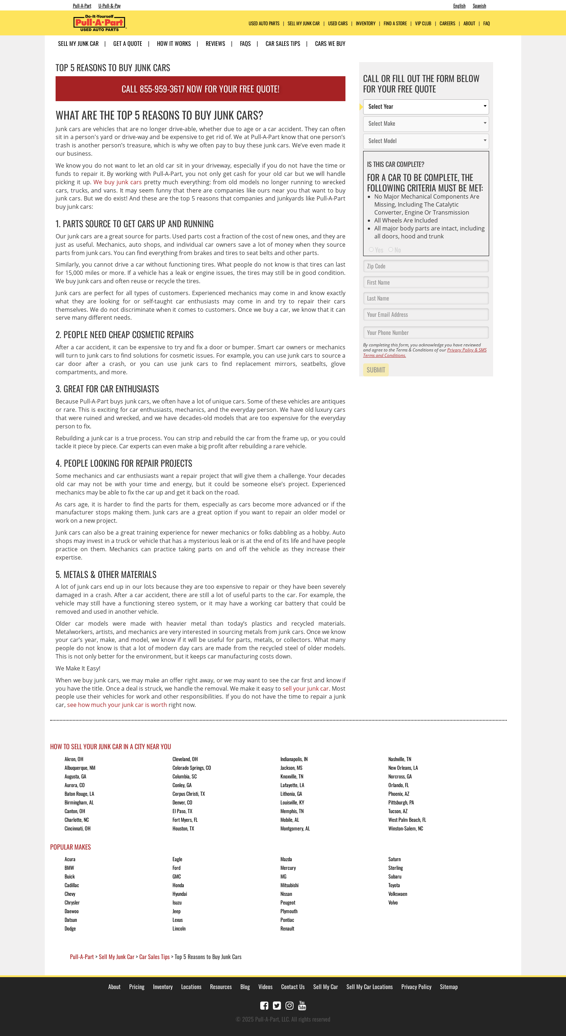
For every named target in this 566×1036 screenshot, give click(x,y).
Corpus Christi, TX (189, 793)
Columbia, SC (185, 776)
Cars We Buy (330, 43)
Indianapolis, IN (294, 759)
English (459, 5)
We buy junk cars (117, 182)
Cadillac (72, 885)
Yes (379, 249)
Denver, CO (182, 802)
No (398, 249)
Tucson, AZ (398, 811)
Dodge (70, 928)
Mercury (288, 867)
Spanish (479, 5)
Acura (70, 859)
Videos (265, 986)
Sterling (395, 867)
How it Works (174, 43)
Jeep (176, 911)
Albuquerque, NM (80, 767)
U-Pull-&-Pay (110, 5)
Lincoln (179, 928)
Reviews (215, 43)
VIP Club (423, 23)
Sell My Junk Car (304, 23)
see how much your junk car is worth (117, 705)
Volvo (393, 902)
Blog (245, 986)
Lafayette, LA (292, 785)
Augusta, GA (75, 776)
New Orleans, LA (403, 767)
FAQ (486, 23)
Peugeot (287, 902)
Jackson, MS (291, 767)
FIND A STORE (395, 23)
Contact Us (293, 986)
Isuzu (177, 902)
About (114, 986)
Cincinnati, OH (78, 828)
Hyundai (180, 893)
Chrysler (72, 902)
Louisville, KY (292, 802)
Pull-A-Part (82, 5)
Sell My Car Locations (370, 986)
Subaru (394, 876)
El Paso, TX (182, 811)
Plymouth (288, 911)
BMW (69, 867)
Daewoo (72, 911)
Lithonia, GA (291, 793)
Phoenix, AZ (398, 793)
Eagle (177, 859)
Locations (191, 986)
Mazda (286, 859)
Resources (221, 986)
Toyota (394, 885)
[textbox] (428, 107)
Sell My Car (325, 986)
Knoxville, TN (291, 776)
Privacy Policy (416, 986)
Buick (70, 876)
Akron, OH (74, 759)
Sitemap (449, 986)
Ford (176, 867)
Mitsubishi (289, 885)
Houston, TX (183, 828)
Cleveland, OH (185, 759)
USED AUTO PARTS (264, 23)
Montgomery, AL (295, 828)
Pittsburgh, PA (401, 802)
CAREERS (447, 23)
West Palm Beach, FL (407, 819)
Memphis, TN (292, 811)
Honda (178, 885)
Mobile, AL (289, 819)
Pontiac (287, 919)
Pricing (136, 986)
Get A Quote (127, 43)
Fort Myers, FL (185, 819)
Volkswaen (397, 893)
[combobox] (426, 107)
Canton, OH (75, 811)
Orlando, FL (398, 785)
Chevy (70, 893)
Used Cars (338, 23)
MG (283, 876)
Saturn (394, 859)
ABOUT (469, 23)
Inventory (365, 23)
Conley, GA (182, 785)
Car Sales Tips (283, 43)
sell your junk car (306, 688)
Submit (376, 369)
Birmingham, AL (79, 802)
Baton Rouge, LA (79, 793)
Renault (287, 928)
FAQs (245, 43)
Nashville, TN (399, 759)
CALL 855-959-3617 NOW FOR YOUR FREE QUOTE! (200, 88)
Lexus (178, 919)
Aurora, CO (75, 785)
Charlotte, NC (77, 819)
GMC (177, 876)
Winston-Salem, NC (405, 828)
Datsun (71, 919)
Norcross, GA (400, 776)
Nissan (286, 893)
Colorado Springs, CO (192, 767)
